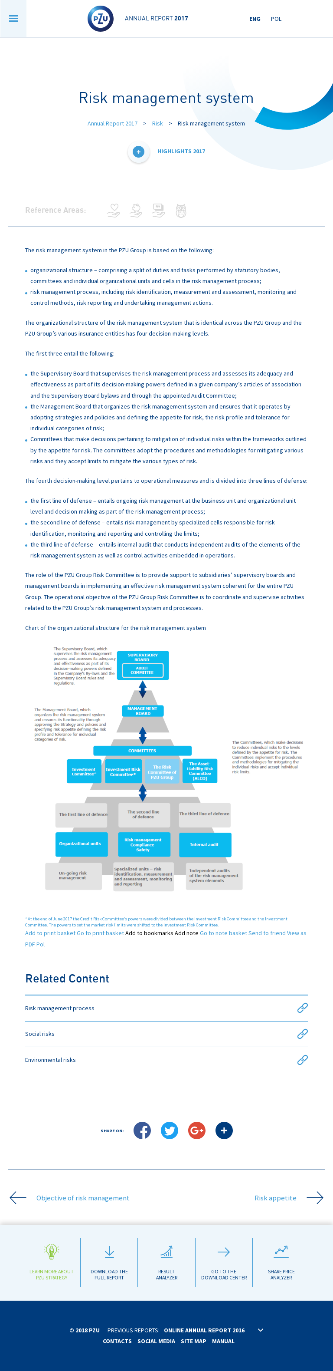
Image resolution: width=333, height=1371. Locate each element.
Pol (276, 19)
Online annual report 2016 (204, 1330)
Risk (157, 123)
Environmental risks (166, 1060)
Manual (223, 1341)
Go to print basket (100, 933)
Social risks (166, 1034)
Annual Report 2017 (112, 123)
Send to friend (267, 933)
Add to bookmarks (149, 933)
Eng (255, 19)
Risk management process (166, 1008)
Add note (187, 933)
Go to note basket (223, 933)
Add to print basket (50, 933)
